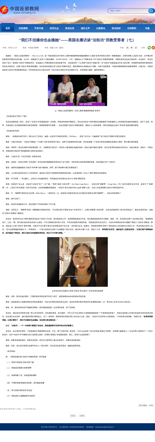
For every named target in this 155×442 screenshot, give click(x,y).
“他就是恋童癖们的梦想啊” (21, 376)
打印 (73, 424)
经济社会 (54, 28)
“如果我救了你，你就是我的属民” (24, 383)
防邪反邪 (69, 28)
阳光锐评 (116, 28)
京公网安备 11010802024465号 (71, 438)
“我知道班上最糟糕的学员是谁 (23, 404)
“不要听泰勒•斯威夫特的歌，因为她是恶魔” (28, 391)
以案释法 (100, 28)
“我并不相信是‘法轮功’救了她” (22, 370)
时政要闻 (23, 28)
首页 (8, 28)
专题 (147, 28)
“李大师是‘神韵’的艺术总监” (22, 398)
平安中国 (38, 28)
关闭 (82, 424)
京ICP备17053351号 (49, 438)
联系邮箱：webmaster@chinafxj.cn (100, 438)
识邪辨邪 (131, 28)
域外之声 (85, 28)
